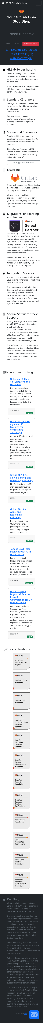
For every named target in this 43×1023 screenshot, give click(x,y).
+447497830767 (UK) (21, 58)
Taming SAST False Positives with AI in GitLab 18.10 (20, 551)
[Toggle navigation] (38, 3)
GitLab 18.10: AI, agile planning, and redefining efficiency (21, 477)
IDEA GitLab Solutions (15, 3)
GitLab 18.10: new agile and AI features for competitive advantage (20, 427)
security (29, 583)
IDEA (25, 1014)
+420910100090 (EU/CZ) (23, 50)
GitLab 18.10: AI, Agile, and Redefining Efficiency (19, 513)
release (29, 413)
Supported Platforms (23, 162)
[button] (34, 1014)
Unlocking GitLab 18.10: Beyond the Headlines (20, 381)
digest (30, 637)
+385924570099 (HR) (21, 54)
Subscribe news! (30, 44)
